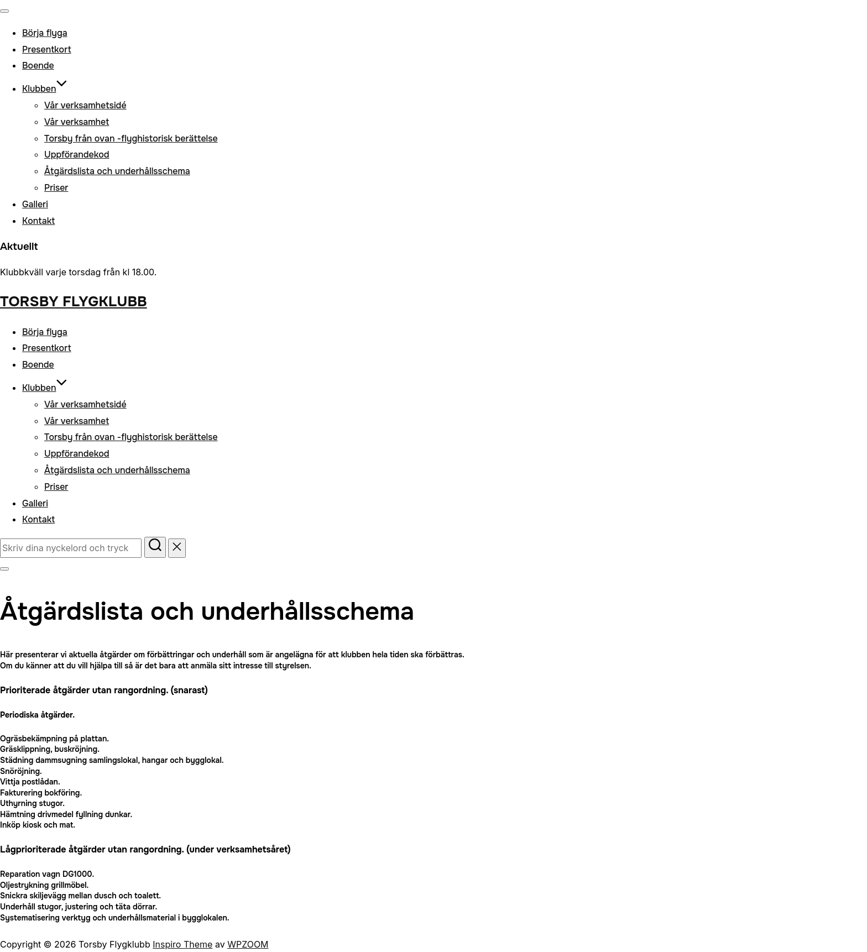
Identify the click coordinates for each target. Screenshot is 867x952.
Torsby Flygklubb (73, 301)
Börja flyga (44, 33)
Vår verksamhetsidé (85, 105)
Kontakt (38, 221)
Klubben (44, 89)
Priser (56, 187)
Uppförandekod (76, 154)
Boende (38, 65)
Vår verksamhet (76, 122)
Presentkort (46, 49)
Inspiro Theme (182, 944)
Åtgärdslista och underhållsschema (117, 171)
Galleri (35, 204)
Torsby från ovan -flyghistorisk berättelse (131, 138)
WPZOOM (247, 944)
